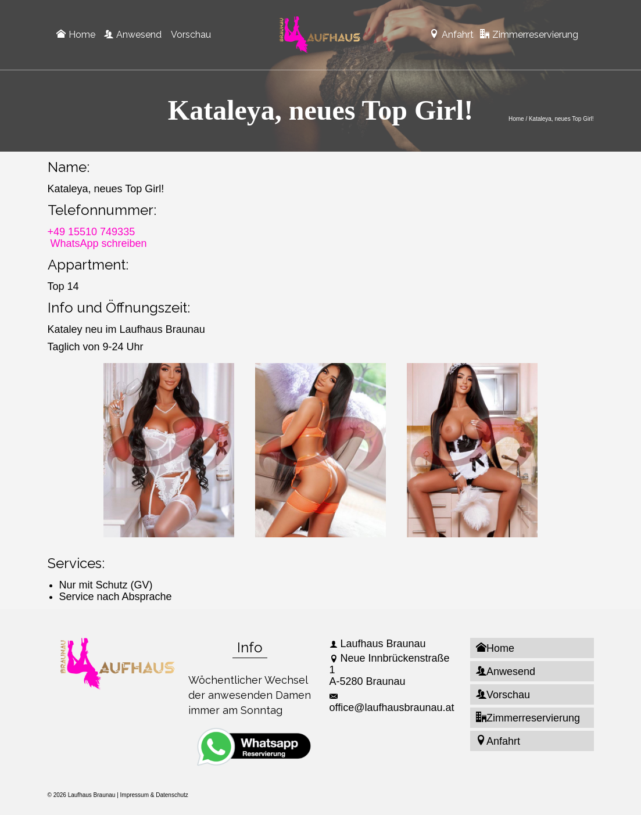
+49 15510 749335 (91, 232)
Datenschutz (172, 795)
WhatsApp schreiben (99, 243)
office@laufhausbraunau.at (392, 702)
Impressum (134, 795)
